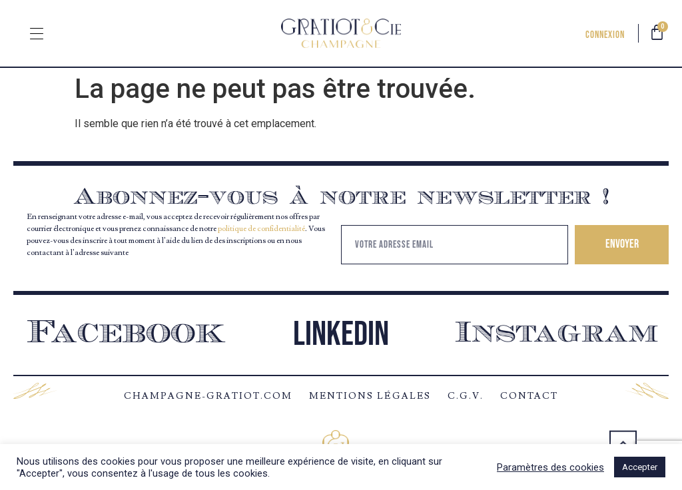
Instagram (556, 334)
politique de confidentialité (261, 229)
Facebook (126, 334)
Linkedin (341, 335)
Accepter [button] (639, 467)
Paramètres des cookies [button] (550, 467)
